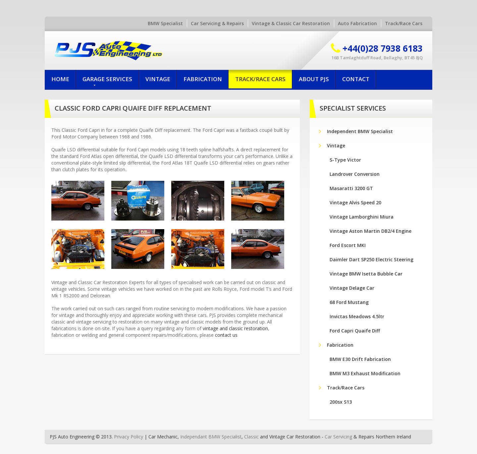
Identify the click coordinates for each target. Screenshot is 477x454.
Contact (355, 79)
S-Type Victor (345, 160)
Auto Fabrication (357, 23)
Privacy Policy (128, 436)
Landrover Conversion (355, 174)
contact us (226, 335)
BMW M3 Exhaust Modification (365, 373)
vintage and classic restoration (235, 328)
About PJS (314, 79)
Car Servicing (338, 436)
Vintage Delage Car (352, 288)
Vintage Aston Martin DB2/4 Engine (370, 231)
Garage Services (107, 81)
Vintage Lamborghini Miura (362, 217)
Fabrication (203, 79)
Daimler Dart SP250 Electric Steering (371, 259)
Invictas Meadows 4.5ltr (357, 316)
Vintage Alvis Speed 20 (355, 202)
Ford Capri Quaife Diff (355, 331)
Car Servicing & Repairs (217, 23)
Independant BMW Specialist (210, 436)
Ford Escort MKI (348, 245)
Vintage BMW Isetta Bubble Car (366, 274)
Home (60, 79)
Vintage (157, 79)
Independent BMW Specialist (360, 131)
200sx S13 (341, 402)
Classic (251, 436)
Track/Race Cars (403, 23)
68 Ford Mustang (349, 302)
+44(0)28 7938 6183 (383, 48)
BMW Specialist (165, 23)
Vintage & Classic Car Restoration (291, 23)
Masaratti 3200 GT (351, 188)
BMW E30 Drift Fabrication (360, 359)
